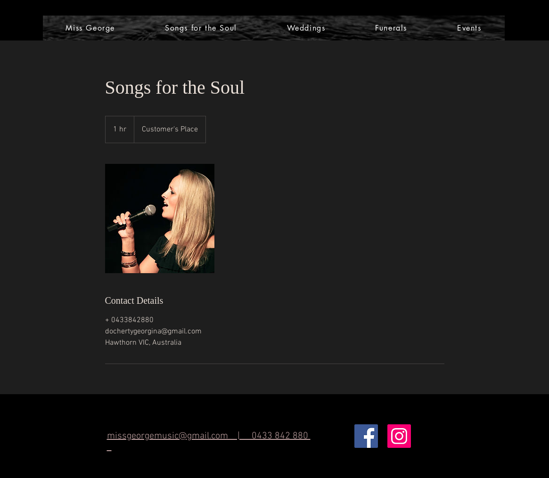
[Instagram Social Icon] (399, 436)
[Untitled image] (159, 218)
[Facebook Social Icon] (366, 436)
